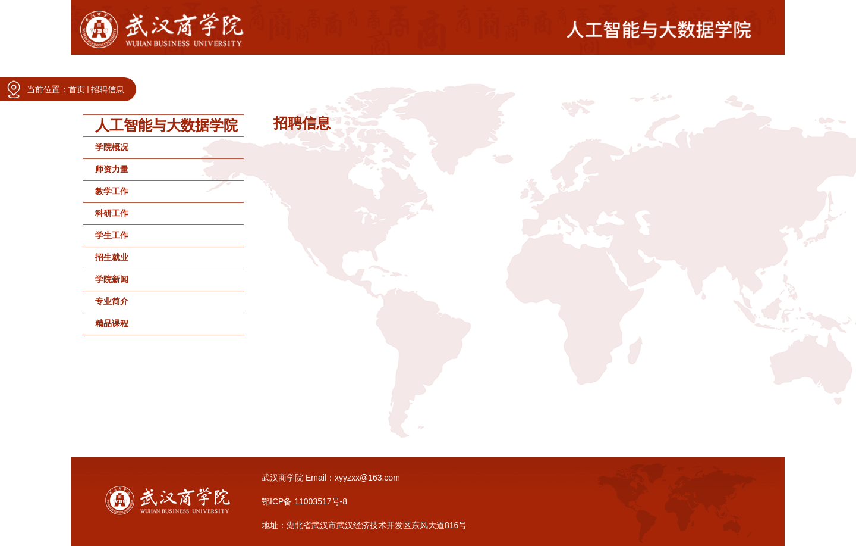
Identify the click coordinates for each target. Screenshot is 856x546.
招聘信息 (107, 89)
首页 (76, 89)
